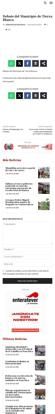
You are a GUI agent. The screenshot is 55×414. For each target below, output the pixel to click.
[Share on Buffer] (35, 63)
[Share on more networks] (43, 63)
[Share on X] (19, 63)
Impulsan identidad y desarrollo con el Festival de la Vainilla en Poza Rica (19, 349)
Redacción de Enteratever (15, 24)
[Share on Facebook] (27, 63)
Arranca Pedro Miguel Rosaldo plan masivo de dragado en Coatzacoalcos (19, 202)
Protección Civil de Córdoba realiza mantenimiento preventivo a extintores (40, 131)
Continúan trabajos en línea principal (17, 362)
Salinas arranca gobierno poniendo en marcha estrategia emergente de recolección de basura (19, 187)
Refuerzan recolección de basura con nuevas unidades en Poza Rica (19, 378)
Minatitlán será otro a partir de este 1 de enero (20, 169)
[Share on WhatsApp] (11, 63)
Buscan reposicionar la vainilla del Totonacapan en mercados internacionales (18, 393)
